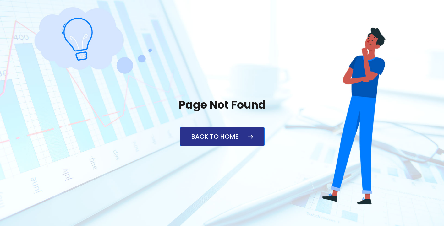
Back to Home (222, 136)
